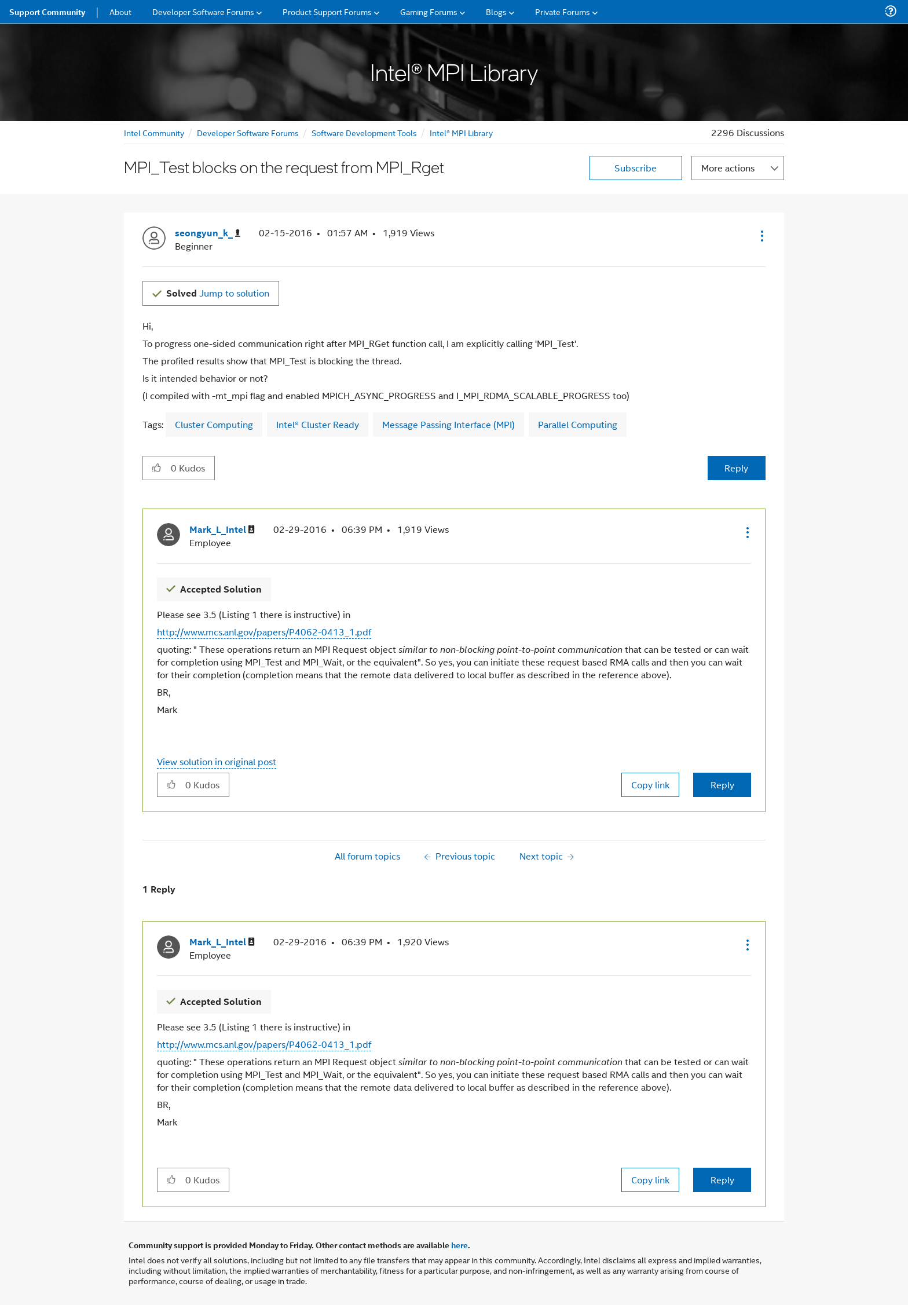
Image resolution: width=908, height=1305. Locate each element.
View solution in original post (216, 761)
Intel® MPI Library (461, 132)
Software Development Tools (364, 132)
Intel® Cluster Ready (317, 424)
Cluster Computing (214, 424)
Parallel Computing (577, 424)
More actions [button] (728, 167)
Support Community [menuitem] (47, 11)
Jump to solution (217, 292)
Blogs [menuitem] (496, 11)
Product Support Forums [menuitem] (327, 11)
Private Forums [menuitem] (562, 11)
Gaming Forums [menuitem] (428, 11)
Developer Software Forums (248, 132)
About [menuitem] (120, 11)
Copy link (650, 784)
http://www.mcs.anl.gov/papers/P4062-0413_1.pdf (264, 631)
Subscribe (635, 167)
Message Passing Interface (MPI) (448, 424)
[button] (761, 235)
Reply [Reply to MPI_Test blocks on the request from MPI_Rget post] (736, 467)
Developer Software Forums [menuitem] (203, 11)
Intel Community (154, 132)
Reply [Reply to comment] (722, 784)
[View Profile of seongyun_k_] (207, 233)
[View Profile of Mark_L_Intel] (222, 529)
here (459, 1244)
